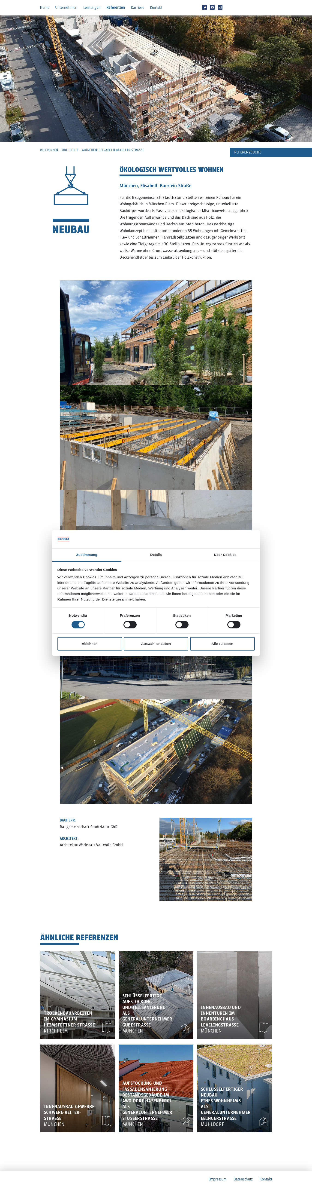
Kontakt (156, 8)
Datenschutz (243, 1179)
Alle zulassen (222, 644)
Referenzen (115, 8)
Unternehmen (66, 8)
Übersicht (70, 150)
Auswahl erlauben (156, 644)
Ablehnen (89, 644)
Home (44, 8)
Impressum (217, 1179)
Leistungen (92, 8)
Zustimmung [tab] (86, 555)
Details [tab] (156, 555)
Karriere (137, 8)
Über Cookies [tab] (225, 555)
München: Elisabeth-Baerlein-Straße (113, 150)
